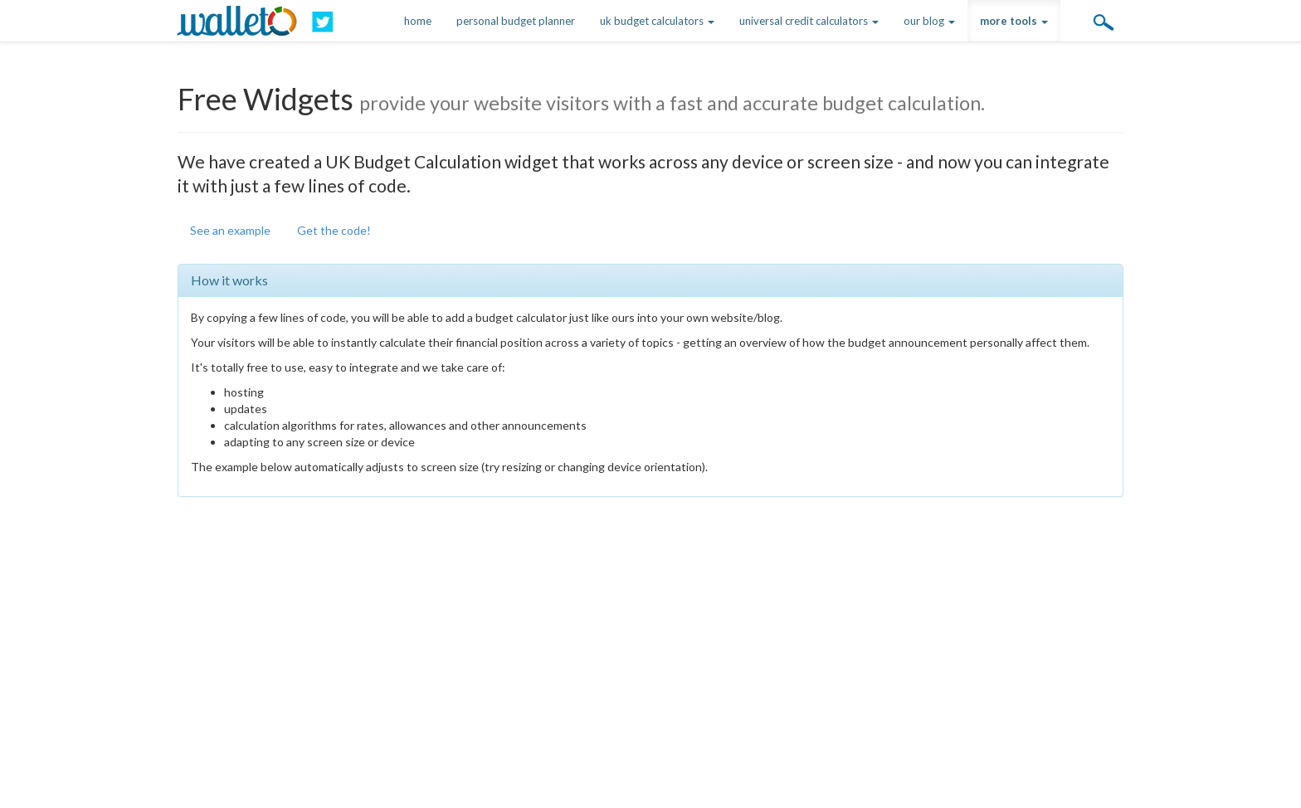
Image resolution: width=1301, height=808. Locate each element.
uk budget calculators (657, 20)
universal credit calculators (809, 20)
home (417, 20)
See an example (230, 230)
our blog (929, 20)
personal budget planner (515, 20)
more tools (1014, 20)
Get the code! (334, 230)
